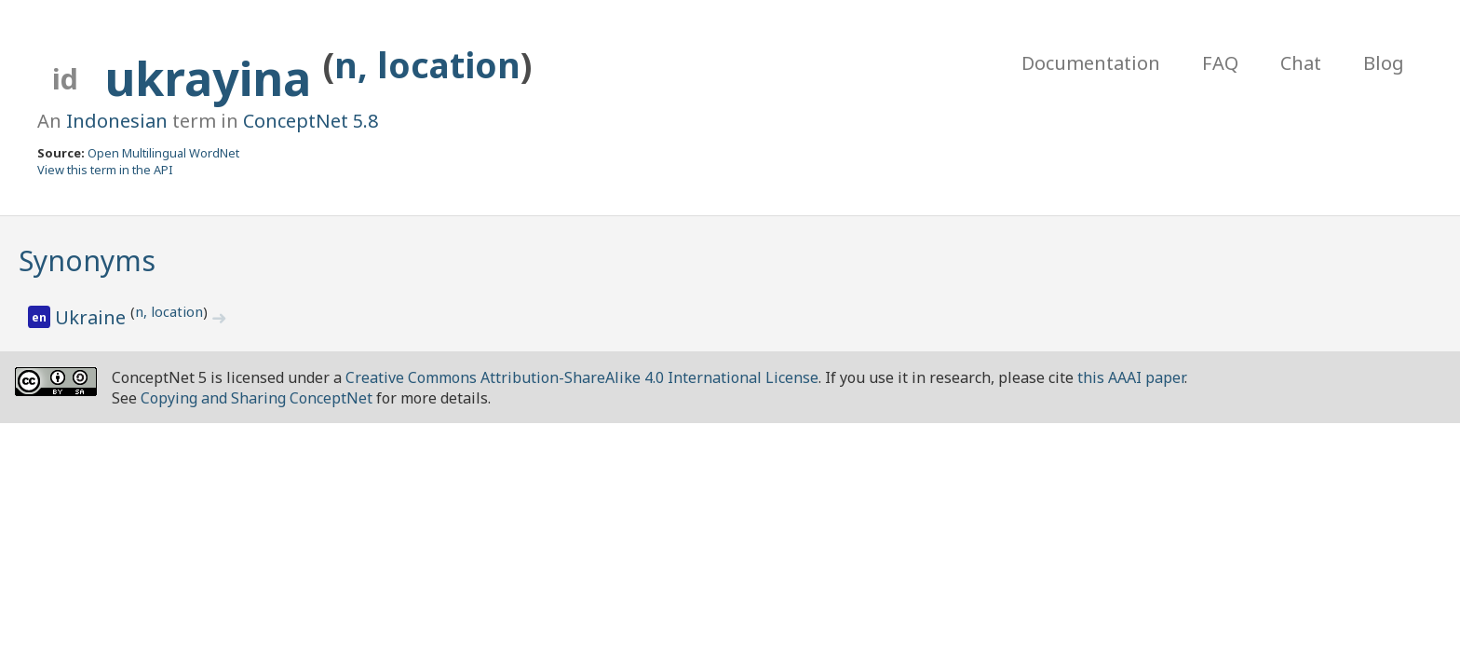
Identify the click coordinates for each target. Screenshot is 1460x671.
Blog (1383, 62)
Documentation (1090, 62)
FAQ (1220, 62)
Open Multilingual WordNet (163, 152)
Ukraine (92, 317)
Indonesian (117, 120)
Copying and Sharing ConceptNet (256, 398)
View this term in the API (105, 169)
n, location (427, 65)
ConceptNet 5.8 (310, 120)
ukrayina (214, 78)
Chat (1300, 62)
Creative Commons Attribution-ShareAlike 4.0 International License (581, 377)
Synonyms (87, 260)
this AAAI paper (1130, 377)
